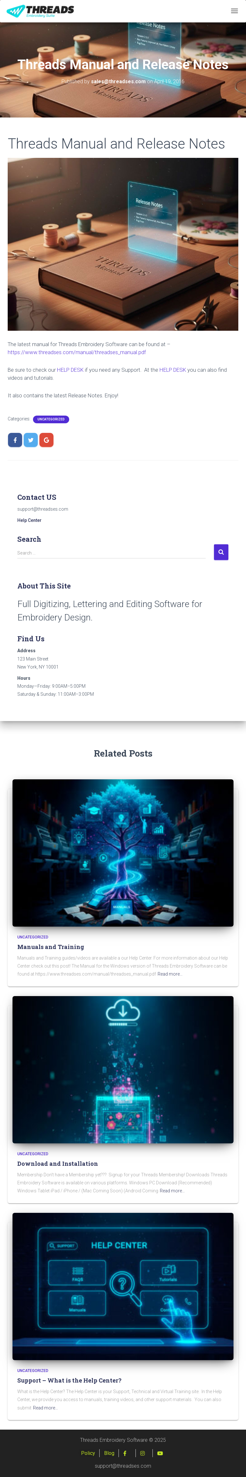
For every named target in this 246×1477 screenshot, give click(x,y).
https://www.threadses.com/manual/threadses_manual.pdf (77, 352)
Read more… (170, 974)
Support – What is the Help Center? (69, 1380)
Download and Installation (57, 1163)
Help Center (29, 520)
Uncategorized (51, 419)
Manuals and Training (50, 947)
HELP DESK (70, 370)
